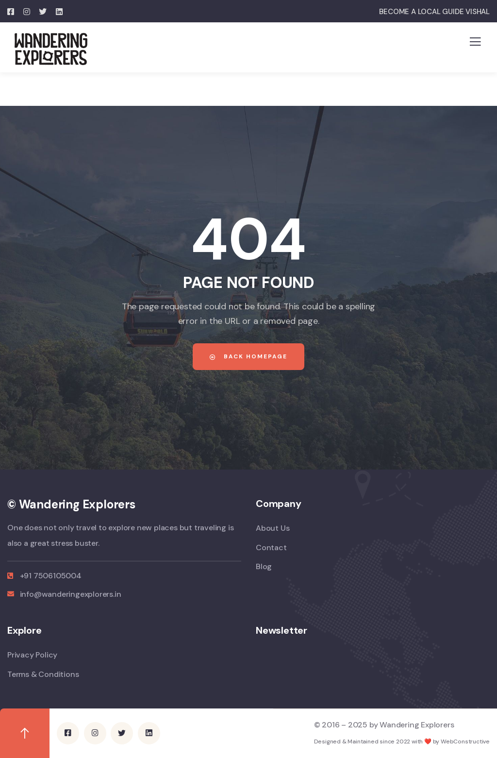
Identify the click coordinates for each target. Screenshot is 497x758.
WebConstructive (465, 741)
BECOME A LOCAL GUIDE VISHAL (434, 12)
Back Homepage (248, 356)
